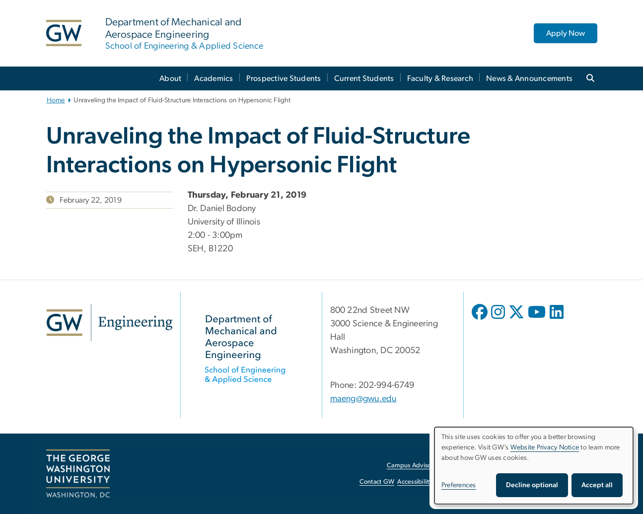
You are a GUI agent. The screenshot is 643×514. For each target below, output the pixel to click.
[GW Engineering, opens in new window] (109, 322)
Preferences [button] (458, 485)
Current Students (364, 78)
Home (56, 100)
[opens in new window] (481, 319)
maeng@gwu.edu (363, 398)
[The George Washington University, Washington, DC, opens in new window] (78, 473)
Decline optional (532, 485)
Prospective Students (283, 78)
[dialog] (533, 465)
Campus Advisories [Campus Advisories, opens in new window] (414, 465)
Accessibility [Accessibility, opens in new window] (414, 482)
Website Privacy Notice (544, 447)
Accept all (597, 485)
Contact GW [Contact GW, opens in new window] (377, 482)
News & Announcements (529, 78)
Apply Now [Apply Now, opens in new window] (565, 33)
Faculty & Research (440, 78)
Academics (213, 78)
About (170, 78)
